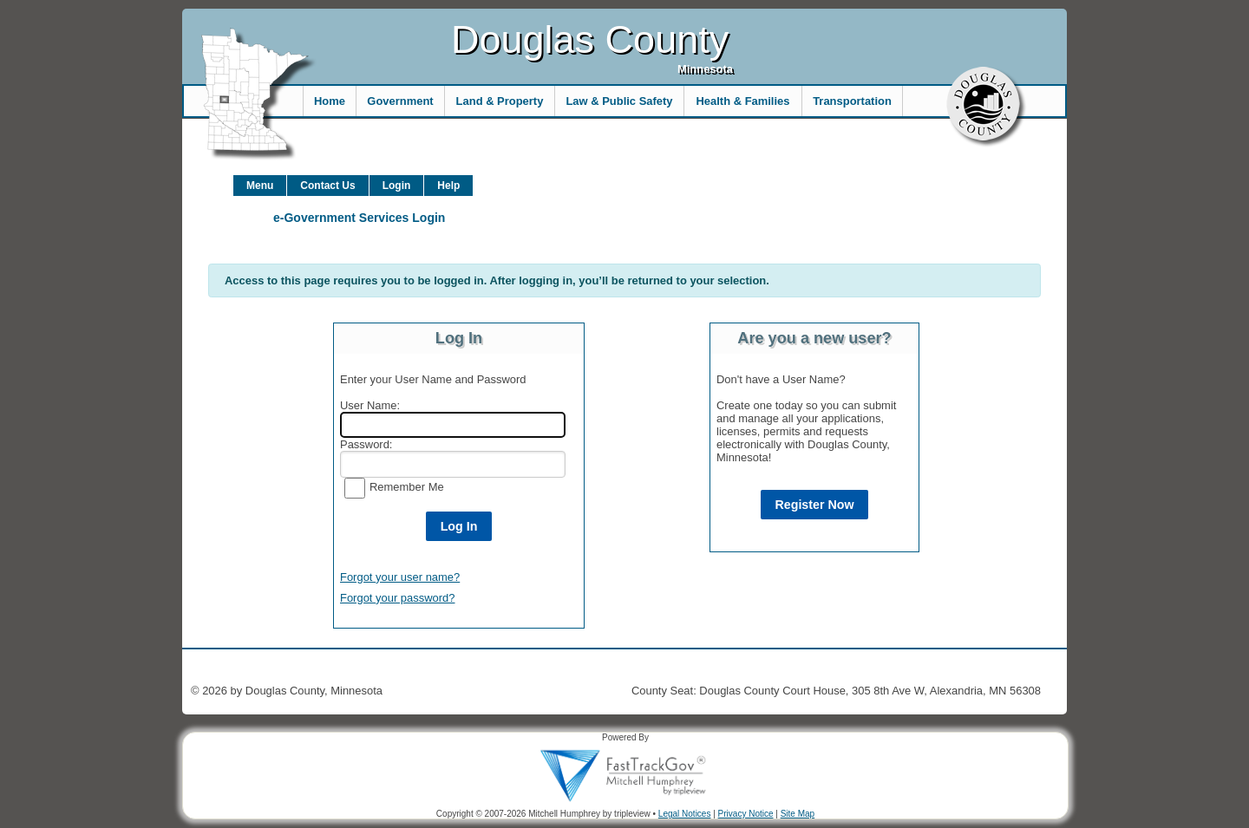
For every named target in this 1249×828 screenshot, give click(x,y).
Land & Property (500, 101)
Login (397, 185)
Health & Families (743, 101)
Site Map (797, 813)
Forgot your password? (397, 597)
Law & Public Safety (619, 101)
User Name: (370, 405)
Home (329, 101)
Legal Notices (684, 813)
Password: (366, 444)
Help (448, 185)
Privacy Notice (746, 813)
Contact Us (327, 185)
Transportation (852, 101)
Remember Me (406, 486)
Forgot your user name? (400, 577)
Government (400, 101)
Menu (259, 185)
